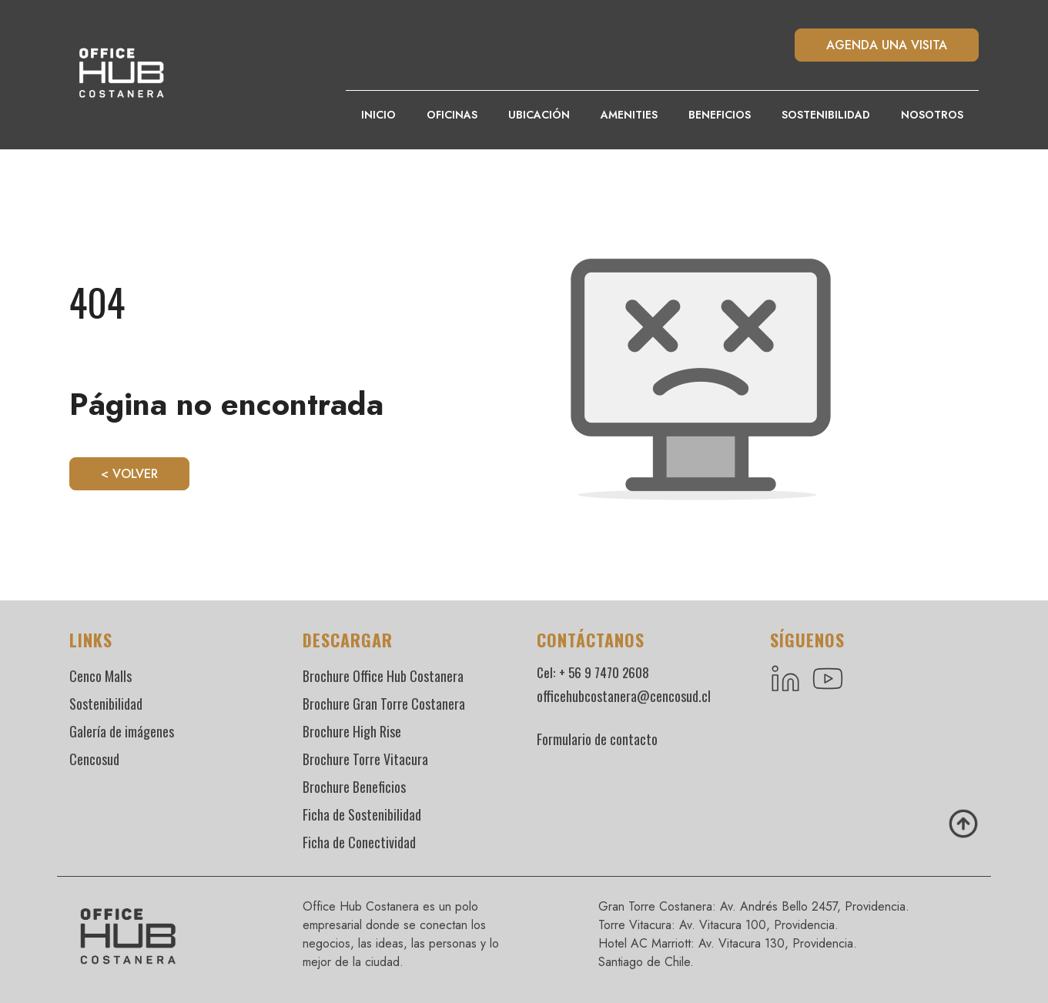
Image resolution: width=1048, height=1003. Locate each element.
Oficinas (452, 114)
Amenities (629, 114)
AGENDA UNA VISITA (886, 45)
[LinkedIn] (785, 679)
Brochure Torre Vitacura (365, 759)
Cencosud (94, 759)
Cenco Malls (100, 676)
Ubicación (539, 114)
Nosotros (932, 114)
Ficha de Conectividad (359, 842)
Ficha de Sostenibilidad (362, 814)
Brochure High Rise (352, 731)
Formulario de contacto (597, 739)
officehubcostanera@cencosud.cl (624, 696)
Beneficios (719, 114)
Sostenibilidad (826, 114)
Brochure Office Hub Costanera (383, 676)
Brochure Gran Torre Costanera (384, 704)
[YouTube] (829, 679)
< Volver (129, 474)
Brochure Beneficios (354, 787)
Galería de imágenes (121, 731)
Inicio (378, 114)
